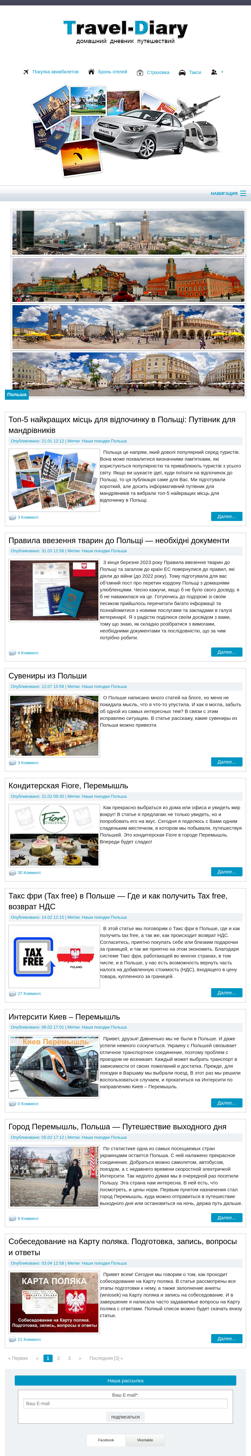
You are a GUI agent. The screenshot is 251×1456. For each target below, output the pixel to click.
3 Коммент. (28, 517)
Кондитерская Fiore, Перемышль (68, 785)
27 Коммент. (30, 993)
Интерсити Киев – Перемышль (64, 1016)
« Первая (18, 1358)
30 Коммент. (30, 872)
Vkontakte (145, 1440)
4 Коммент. (28, 652)
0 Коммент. (28, 1103)
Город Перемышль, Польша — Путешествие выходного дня (117, 1126)
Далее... (227, 516)
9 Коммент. (28, 1218)
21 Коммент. (30, 1339)
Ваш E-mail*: (125, 1400)
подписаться (125, 1416)
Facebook (106, 1440)
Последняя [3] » (106, 1358)
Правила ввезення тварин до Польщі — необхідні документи (118, 540)
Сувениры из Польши (47, 675)
